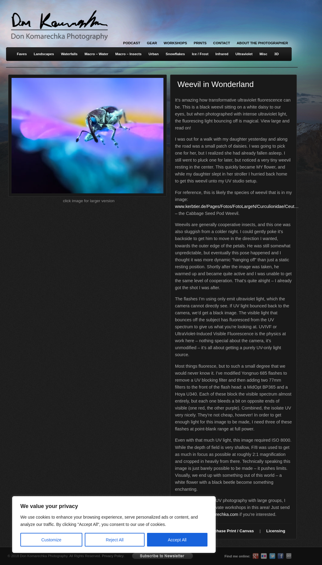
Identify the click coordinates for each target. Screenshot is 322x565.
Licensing (275, 531)
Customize (51, 539)
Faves (22, 54)
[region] (79, 524)
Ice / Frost (200, 54)
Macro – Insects (128, 54)
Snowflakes (175, 54)
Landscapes (44, 54)
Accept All (177, 539)
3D (276, 54)
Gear (152, 43)
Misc (263, 54)
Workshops (175, 43)
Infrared (221, 54)
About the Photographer (262, 43)
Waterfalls (69, 54)
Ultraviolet (243, 54)
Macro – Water (96, 54)
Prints (200, 43)
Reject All (114, 539)
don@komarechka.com (215, 514)
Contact (221, 43)
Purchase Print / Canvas (230, 531)
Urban (154, 54)
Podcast (131, 43)
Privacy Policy (113, 556)
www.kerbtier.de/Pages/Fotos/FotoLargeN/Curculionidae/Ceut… (237, 206)
